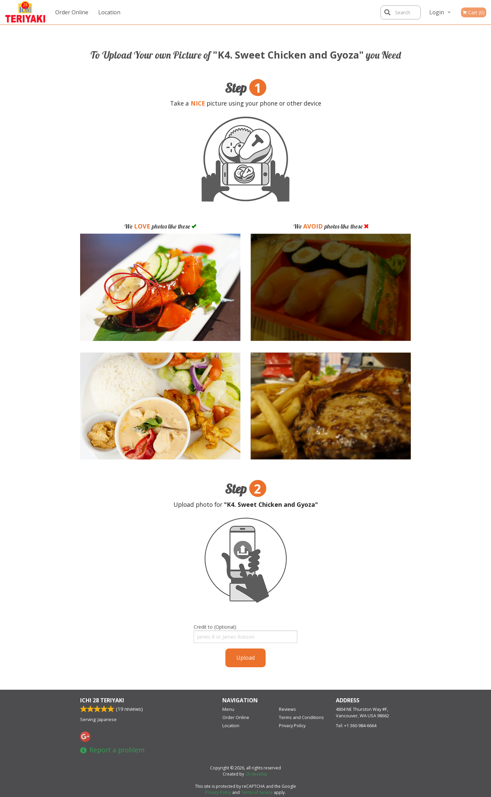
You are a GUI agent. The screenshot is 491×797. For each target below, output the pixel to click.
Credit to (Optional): (245, 633)
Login (436, 12)
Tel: (356, 725)
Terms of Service (257, 792)
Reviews (287, 709)
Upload (245, 657)
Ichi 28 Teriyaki (102, 700)
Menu (228, 709)
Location (109, 12)
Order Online (71, 12)
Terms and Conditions (301, 717)
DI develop (256, 774)
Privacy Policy (292, 725)
